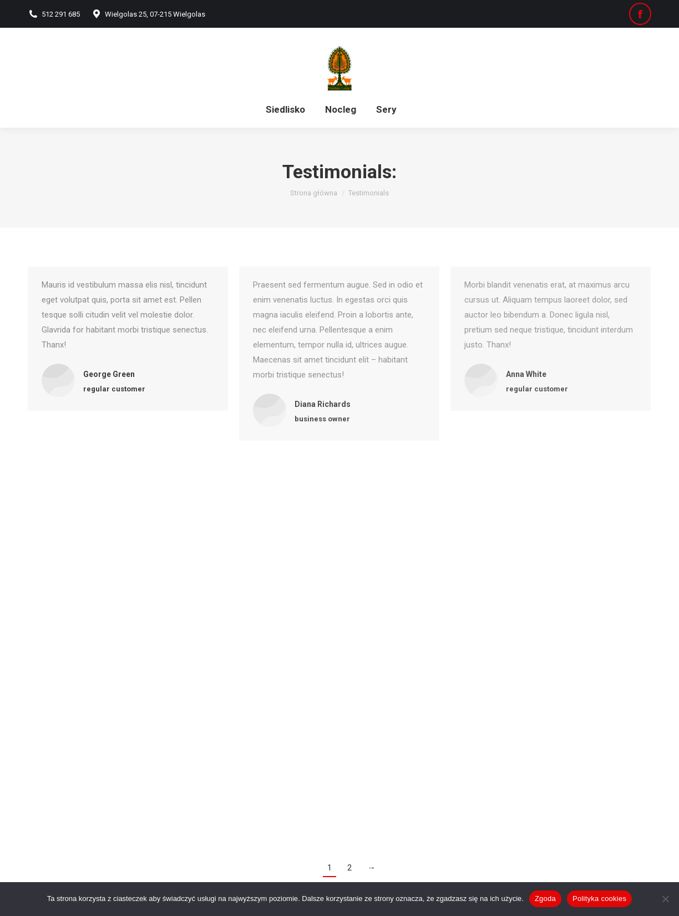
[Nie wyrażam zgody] (665, 898)
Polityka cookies (599, 898)
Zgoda (545, 898)
